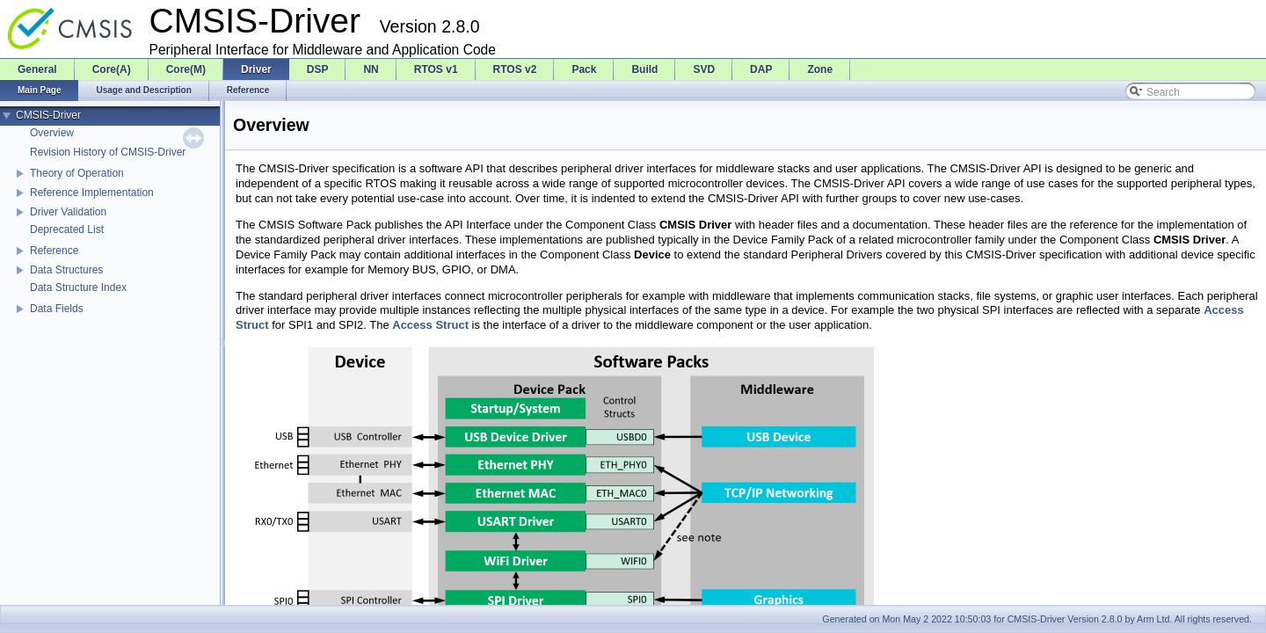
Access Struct (430, 324)
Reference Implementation (92, 192)
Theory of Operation (77, 173)
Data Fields (57, 308)
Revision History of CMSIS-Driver (108, 152)
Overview (52, 133)
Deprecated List (67, 229)
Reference (54, 250)
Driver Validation (68, 212)
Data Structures (66, 270)
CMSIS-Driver (48, 115)
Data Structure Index (78, 287)
